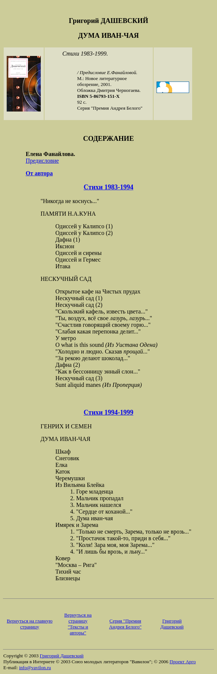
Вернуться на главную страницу (29, 624)
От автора (39, 173)
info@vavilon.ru (35, 667)
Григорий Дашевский (171, 624)
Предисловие (42, 160)
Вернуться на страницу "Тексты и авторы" (78, 623)
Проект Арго (183, 661)
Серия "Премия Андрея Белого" (125, 624)
